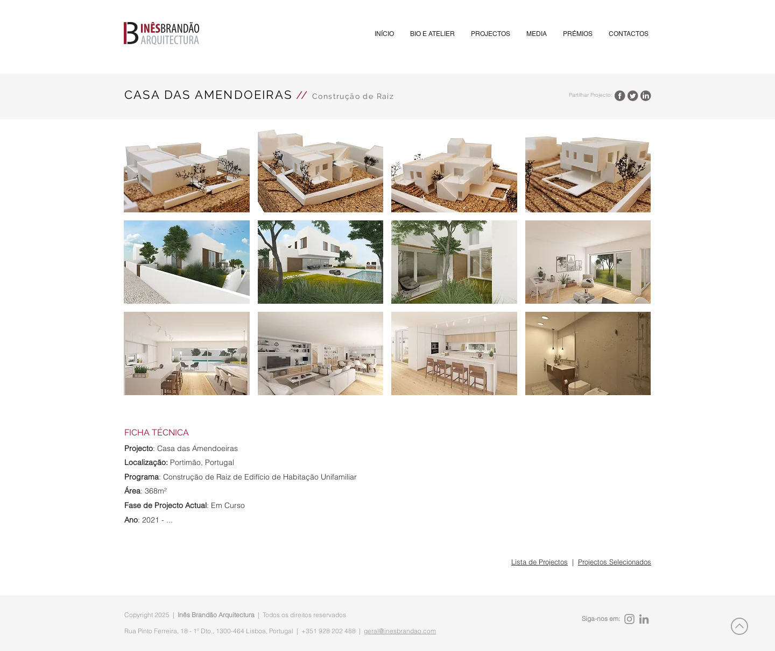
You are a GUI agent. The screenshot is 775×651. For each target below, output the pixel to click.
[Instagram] (629, 619)
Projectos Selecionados (614, 561)
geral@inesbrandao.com (400, 631)
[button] (490, 34)
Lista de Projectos (539, 561)
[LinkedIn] (644, 619)
